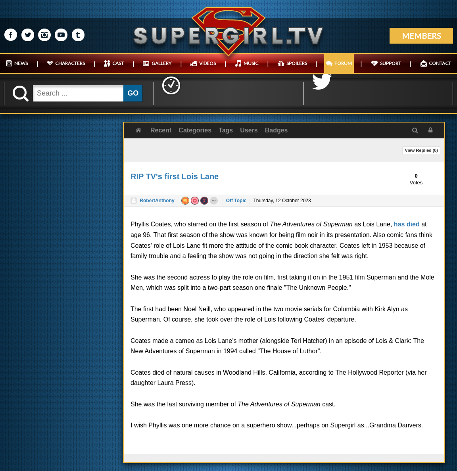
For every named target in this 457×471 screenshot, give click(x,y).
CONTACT (440, 63)
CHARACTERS (70, 63)
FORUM (343, 63)
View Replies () (421, 150)
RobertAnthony (157, 200)
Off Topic (236, 200)
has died (407, 224)
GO (132, 93)
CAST (118, 63)
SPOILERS (296, 63)
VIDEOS (207, 63)
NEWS (21, 63)
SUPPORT (390, 63)
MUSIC (251, 63)
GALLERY (161, 63)
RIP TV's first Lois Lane (175, 176)
